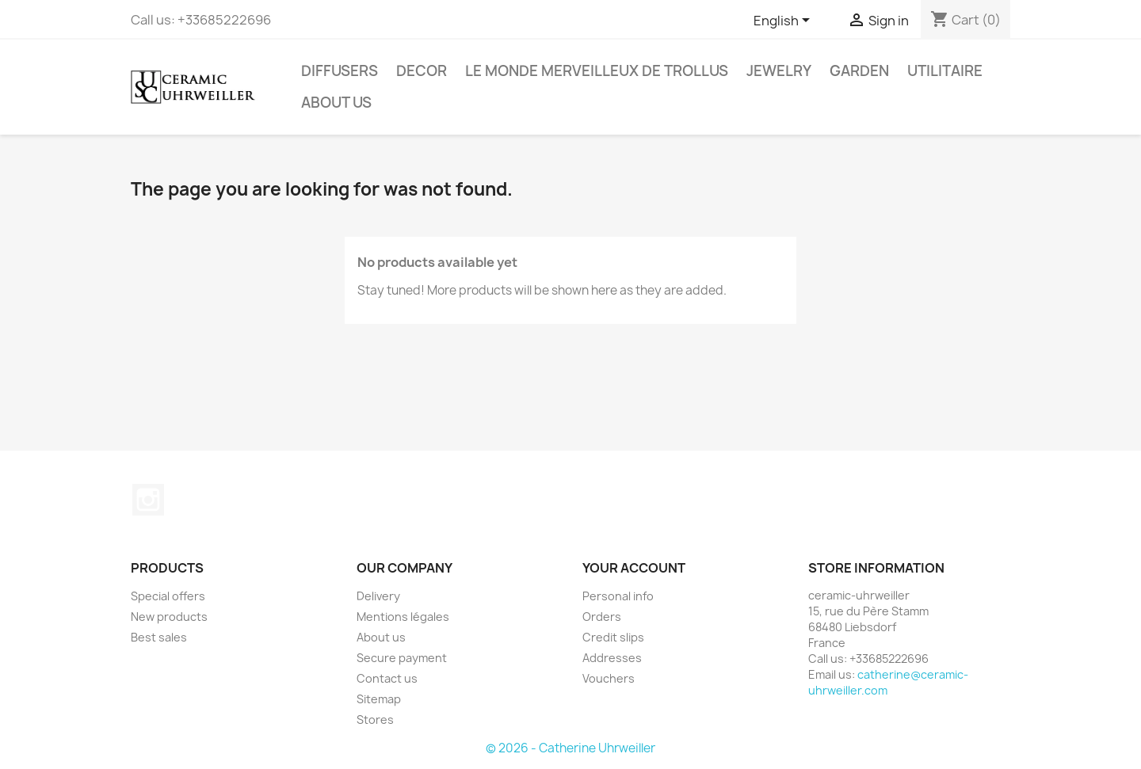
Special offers (168, 595)
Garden (859, 71)
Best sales (159, 637)
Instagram (148, 500)
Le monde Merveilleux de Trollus (596, 71)
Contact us (387, 678)
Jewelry (778, 71)
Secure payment (402, 657)
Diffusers (339, 71)
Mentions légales (403, 616)
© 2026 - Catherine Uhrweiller (570, 748)
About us (336, 102)
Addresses (612, 657)
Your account (633, 568)
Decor (421, 71)
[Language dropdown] (784, 21)
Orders (601, 616)
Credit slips (613, 637)
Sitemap (379, 698)
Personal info (618, 595)
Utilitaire (945, 71)
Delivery (378, 595)
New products (169, 616)
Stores (375, 719)
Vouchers (608, 678)
